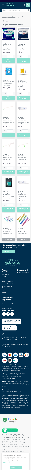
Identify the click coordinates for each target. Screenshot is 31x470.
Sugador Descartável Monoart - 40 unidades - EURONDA (22, 230)
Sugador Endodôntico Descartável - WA (23, 81)
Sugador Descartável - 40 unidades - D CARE (8, 230)
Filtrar (5, 21)
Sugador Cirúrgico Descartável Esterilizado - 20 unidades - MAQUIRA (23, 119)
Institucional (5, 274)
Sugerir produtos (8, 251)
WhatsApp (5, 292)
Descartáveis (11, 17)
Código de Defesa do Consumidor (8, 287)
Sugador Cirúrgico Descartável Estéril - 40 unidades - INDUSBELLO (22, 156)
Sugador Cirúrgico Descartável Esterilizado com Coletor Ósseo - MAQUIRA (23, 193)
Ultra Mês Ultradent (23, 272)
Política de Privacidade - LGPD (7, 303)
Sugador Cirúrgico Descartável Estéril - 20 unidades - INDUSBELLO (7, 119)
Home (4, 17)
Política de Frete (7, 279)
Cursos (4, 276)
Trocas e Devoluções (8, 284)
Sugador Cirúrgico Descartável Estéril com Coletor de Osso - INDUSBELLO (8, 156)
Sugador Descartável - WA (8, 80)
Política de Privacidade (9, 463)
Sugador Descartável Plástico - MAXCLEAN (7, 44)
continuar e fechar (16, 467)
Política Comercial (7, 281)
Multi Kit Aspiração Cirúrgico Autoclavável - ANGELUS (7, 193)
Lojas (3, 290)
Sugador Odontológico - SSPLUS (22, 44)
